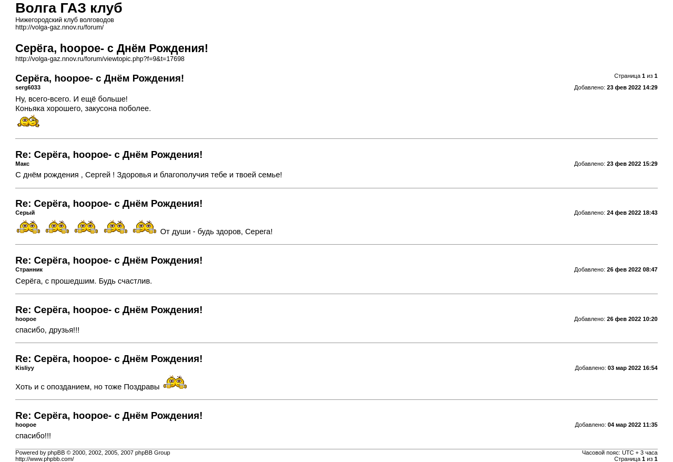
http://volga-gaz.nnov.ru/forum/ (59, 27)
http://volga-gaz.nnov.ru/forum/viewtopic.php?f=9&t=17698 (100, 59)
